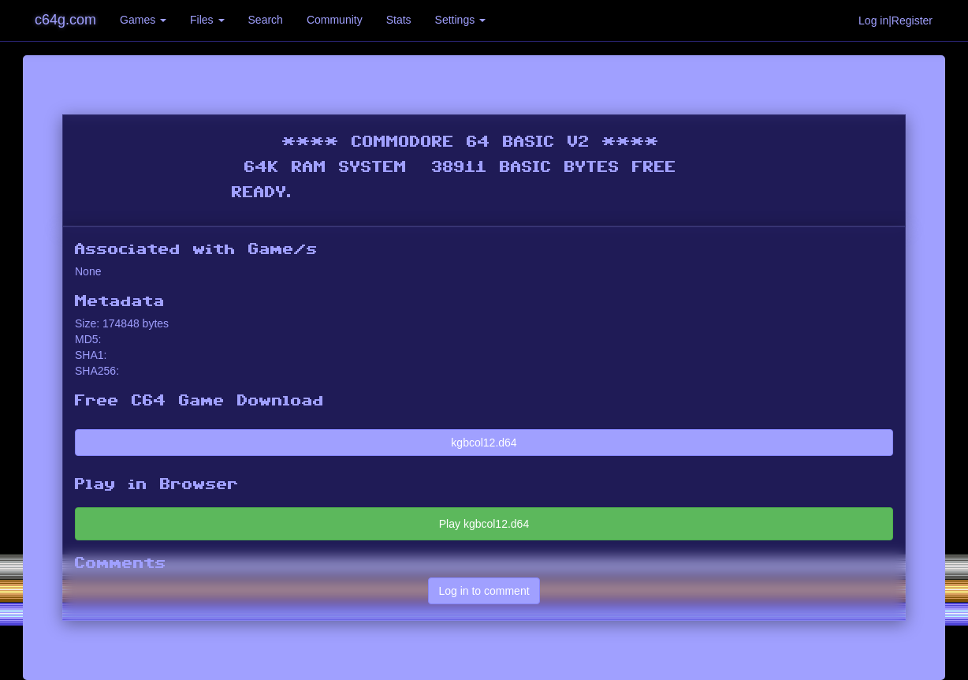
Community (335, 19)
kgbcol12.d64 (483, 442)
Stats (398, 19)
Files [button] (207, 19)
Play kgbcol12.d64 (484, 523)
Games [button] (143, 19)
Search (265, 19)
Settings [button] (460, 19)
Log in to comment (483, 591)
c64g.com (65, 20)
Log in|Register (895, 20)
